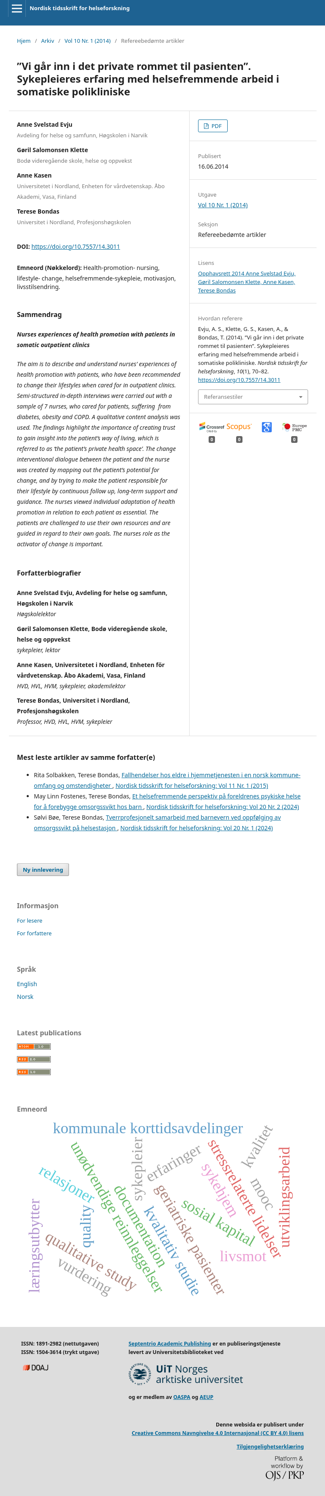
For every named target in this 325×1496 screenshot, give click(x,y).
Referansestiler (223, 396)
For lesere (29, 920)
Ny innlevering (43, 869)
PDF (216, 126)
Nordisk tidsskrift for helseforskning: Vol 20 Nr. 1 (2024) (196, 828)
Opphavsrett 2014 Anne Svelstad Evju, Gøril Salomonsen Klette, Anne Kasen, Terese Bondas (247, 282)
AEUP (206, 1397)
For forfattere (34, 933)
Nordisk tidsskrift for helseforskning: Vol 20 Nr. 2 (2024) (222, 807)
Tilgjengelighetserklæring (270, 1446)
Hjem (24, 40)
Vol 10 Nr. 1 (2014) (87, 40)
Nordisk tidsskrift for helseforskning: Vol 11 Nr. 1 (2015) (192, 785)
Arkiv (47, 40)
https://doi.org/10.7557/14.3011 (75, 246)
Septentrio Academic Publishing (170, 1343)
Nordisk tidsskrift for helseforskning (79, 8)
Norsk (25, 997)
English (27, 984)
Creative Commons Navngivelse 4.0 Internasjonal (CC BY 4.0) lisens (218, 1433)
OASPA (182, 1397)
